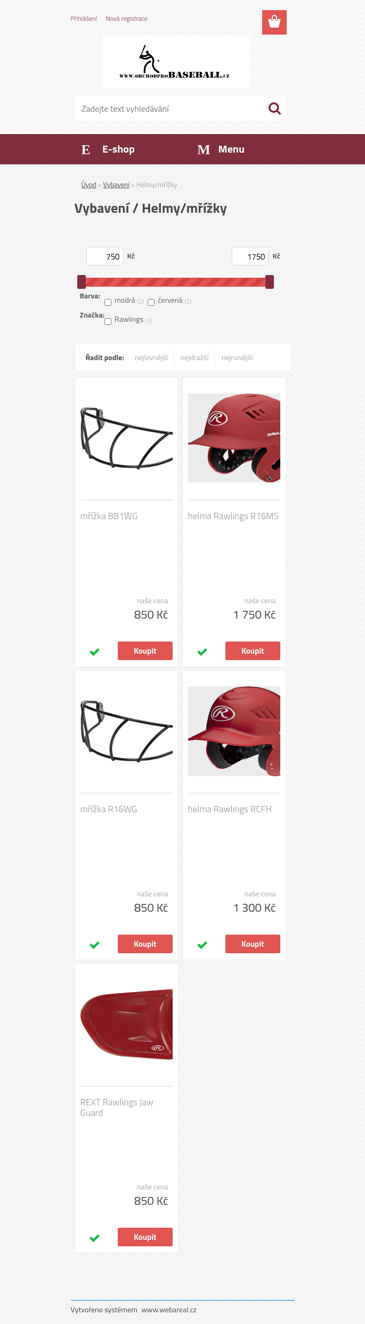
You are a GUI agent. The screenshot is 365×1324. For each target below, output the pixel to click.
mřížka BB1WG (109, 516)
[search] (274, 108)
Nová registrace (127, 18)
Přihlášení (84, 18)
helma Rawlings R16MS (233, 516)
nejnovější (237, 357)
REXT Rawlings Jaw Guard (117, 1107)
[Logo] (176, 61)
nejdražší (195, 357)
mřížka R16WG (108, 809)
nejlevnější (151, 357)
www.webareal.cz (169, 1309)
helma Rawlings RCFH (230, 809)
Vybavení (116, 184)
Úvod (89, 184)
